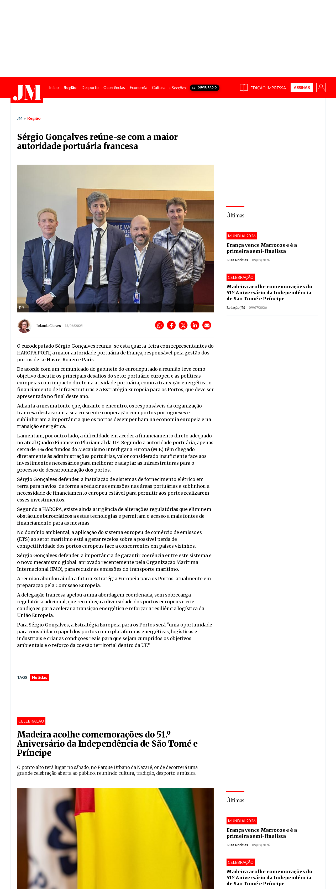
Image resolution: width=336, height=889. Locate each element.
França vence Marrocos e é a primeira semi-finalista (262, 248)
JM (19, 118)
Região (34, 117)
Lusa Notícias (237, 260)
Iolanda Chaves (48, 325)
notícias (39, 677)
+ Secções (177, 87)
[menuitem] (54, 87)
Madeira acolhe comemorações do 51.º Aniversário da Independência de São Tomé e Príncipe (269, 292)
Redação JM (236, 307)
